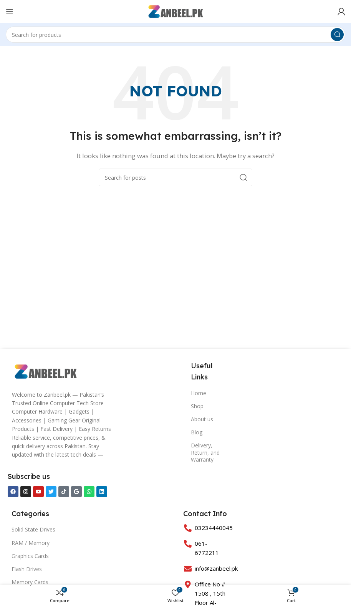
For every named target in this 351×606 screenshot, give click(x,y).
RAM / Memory (31, 542)
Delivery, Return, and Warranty (205, 452)
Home (198, 393)
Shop (197, 406)
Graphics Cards (30, 556)
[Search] (175, 34)
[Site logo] (176, 11)
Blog (196, 432)
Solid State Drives (33, 529)
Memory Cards (30, 582)
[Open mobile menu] (9, 11)
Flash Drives (27, 569)
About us (202, 419)
